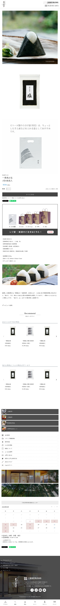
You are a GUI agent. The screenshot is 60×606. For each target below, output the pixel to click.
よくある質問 (8, 451)
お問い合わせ (8, 455)
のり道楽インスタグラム (36, 590)
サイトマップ (6, 570)
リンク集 (5, 568)
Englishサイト (8, 465)
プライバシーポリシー (9, 563)
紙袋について (8, 448)
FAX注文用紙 (8, 445)
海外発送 (7, 441)
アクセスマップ (7, 560)
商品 (25, 604)
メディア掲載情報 (10, 438)
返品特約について (6, 198)
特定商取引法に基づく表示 (10, 565)
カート (34, 604)
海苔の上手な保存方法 (11, 458)
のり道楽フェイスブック (32, 590)
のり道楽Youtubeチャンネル (40, 590)
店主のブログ (8, 461)
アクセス (5, 604)
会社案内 (7, 435)
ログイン (45, 604)
